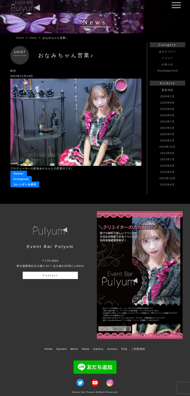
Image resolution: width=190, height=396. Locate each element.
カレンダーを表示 (25, 184)
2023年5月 (167, 171)
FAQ (124, 348)
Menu (74, 348)
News (33, 37)
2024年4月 (167, 127)
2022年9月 (167, 184)
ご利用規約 (138, 348)
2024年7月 (167, 121)
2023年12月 (167, 146)
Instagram (21, 179)
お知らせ (167, 64)
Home (20, 37)
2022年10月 (167, 178)
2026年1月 (167, 96)
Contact (50, 275)
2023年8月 (167, 153)
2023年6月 (167, 165)
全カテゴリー (167, 51)
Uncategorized (167, 70)
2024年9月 (167, 115)
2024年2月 (167, 140)
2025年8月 (167, 102)
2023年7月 (167, 159)
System (61, 348)
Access (112, 348)
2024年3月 (167, 134)
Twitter (18, 173)
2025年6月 (167, 108)
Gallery (98, 348)
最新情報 (167, 90)
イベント (167, 58)
